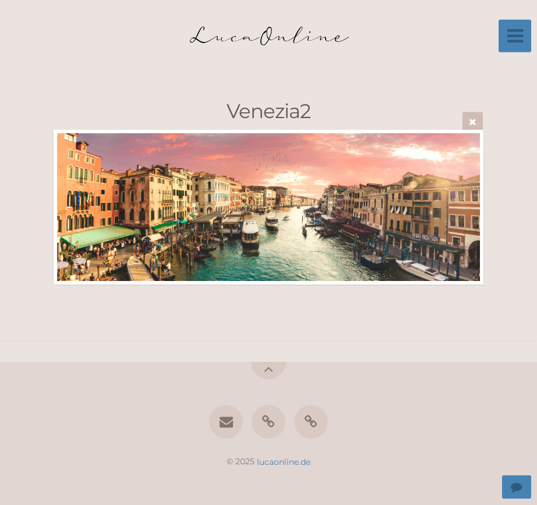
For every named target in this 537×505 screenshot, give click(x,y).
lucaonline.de (283, 461)
